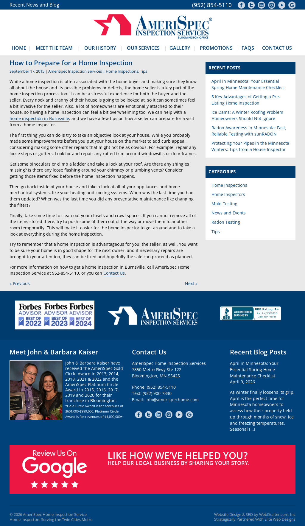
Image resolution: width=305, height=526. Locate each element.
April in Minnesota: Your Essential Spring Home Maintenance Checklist (247, 84)
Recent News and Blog (34, 4)
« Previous (20, 283)
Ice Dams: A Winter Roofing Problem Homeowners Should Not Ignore (247, 115)
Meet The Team (54, 48)
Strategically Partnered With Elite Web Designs (254, 519)
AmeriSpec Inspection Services (75, 71)
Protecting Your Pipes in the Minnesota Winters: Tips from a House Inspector (250, 146)
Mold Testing (224, 203)
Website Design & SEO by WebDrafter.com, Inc (254, 514)
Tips (143, 71)
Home (19, 48)
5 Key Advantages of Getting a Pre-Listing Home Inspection (245, 100)
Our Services (143, 48)
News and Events (228, 213)
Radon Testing (225, 222)
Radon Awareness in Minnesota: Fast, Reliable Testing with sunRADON (248, 131)
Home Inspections (122, 71)
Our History (100, 48)
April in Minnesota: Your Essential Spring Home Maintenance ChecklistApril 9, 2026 (254, 372)
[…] (252, 429)
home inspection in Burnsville (39, 118)
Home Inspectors (228, 194)
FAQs (248, 48)
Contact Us (277, 48)
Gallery (179, 48)
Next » (191, 283)
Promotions (216, 48)
